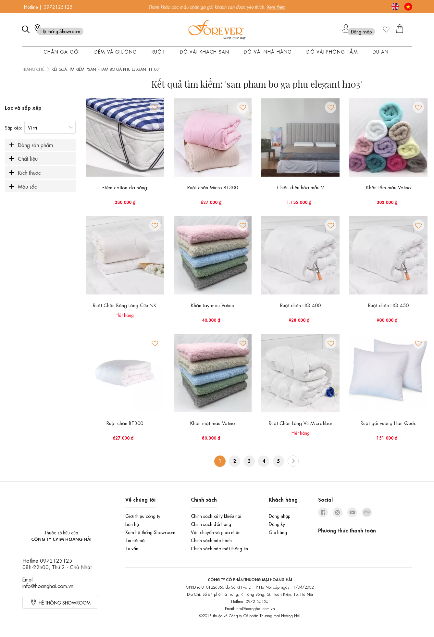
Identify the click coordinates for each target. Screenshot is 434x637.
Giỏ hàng (278, 532)
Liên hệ (132, 524)
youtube (352, 512)
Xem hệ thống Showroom (150, 532)
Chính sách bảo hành (211, 540)
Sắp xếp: (13, 127)
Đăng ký (277, 524)
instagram (337, 512)
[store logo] (217, 29)
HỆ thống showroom (65, 602)
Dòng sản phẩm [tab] (35, 144)
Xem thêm (276, 6)
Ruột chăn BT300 (124, 422)
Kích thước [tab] (29, 172)
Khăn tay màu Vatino (212, 305)
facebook (323, 512)
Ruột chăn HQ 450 (388, 305)
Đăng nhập (279, 515)
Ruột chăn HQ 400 (300, 305)
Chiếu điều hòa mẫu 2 (300, 187)
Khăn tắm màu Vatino (388, 187)
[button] (155, 107)
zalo (367, 512)
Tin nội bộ (134, 540)
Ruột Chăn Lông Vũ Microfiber (300, 422)
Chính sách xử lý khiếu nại (216, 515)
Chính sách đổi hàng (211, 524)
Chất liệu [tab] (28, 158)
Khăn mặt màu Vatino (212, 422)
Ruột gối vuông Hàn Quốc (388, 422)
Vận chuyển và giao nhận (216, 532)
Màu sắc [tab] (27, 186)
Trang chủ (33, 68)
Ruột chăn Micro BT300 (212, 187)
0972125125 (58, 6)
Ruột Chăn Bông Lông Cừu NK (124, 305)
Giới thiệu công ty (142, 515)
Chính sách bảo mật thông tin (219, 548)
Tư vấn (131, 548)
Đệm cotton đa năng (125, 187)
